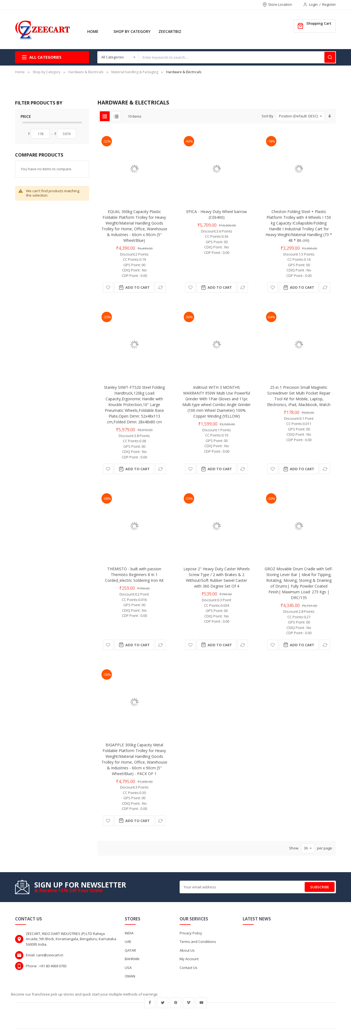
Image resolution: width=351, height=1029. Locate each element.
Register (329, 4)
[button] (108, 287)
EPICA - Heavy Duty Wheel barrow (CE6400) (216, 214)
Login (313, 4)
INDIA (129, 933)
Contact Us (188, 967)
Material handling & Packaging (134, 72)
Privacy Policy (191, 933)
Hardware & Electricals (86, 72)
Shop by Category (46, 72)
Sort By (267, 116)
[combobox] (237, 57)
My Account (189, 958)
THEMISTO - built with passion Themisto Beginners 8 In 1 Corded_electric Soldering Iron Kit (134, 574)
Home (20, 72)
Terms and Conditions (198, 941)
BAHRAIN (132, 958)
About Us (187, 950)
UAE (128, 941)
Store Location (280, 4)
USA (128, 967)
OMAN (130, 976)
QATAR (130, 950)
